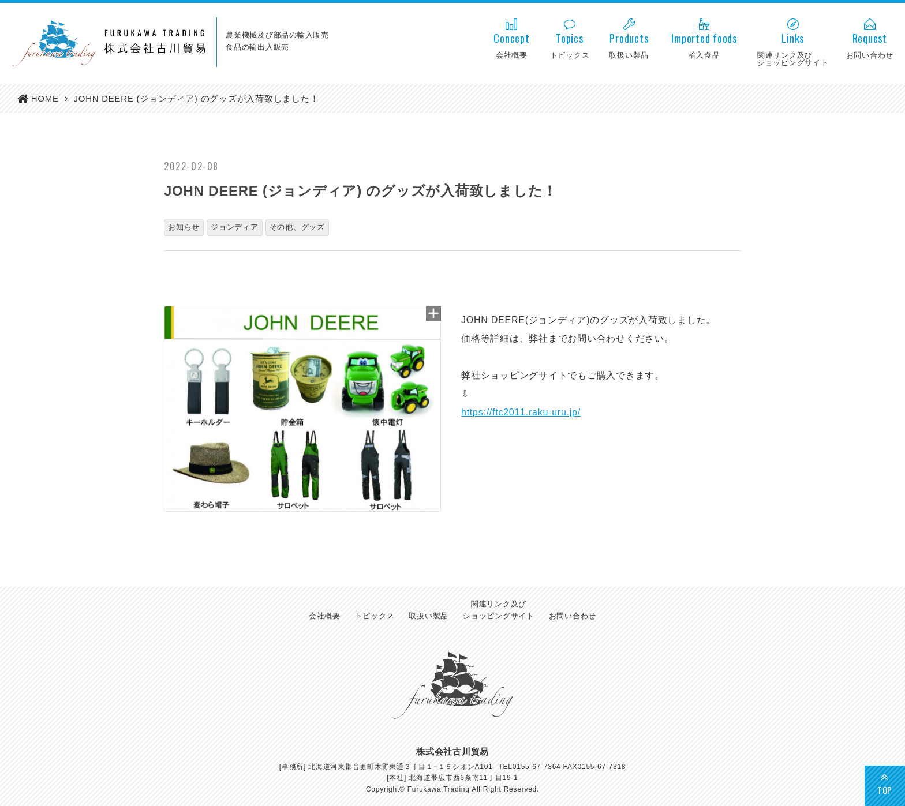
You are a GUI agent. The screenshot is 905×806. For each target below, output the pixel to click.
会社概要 (325, 616)
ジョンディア (235, 227)
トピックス (375, 616)
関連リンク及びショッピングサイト (498, 609)
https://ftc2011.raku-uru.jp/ (521, 412)
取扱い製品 (428, 616)
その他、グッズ (297, 227)
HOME (45, 98)
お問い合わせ (573, 616)
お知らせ (184, 227)
